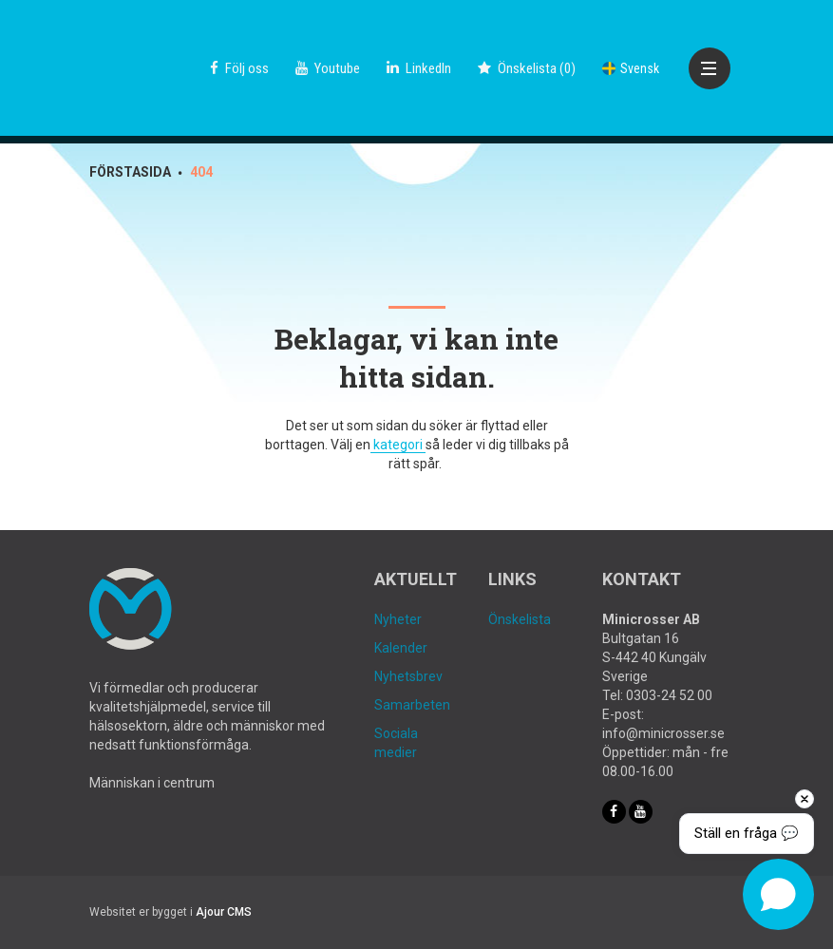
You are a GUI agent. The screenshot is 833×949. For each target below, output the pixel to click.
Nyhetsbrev (408, 676)
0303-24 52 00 (669, 695)
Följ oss (239, 68)
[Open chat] (778, 894)
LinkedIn (419, 68)
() (527, 68)
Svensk (630, 68)
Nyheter (398, 619)
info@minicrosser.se (663, 733)
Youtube (327, 68)
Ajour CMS (224, 912)
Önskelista (519, 619)
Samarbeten (412, 704)
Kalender (400, 647)
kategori (398, 444)
